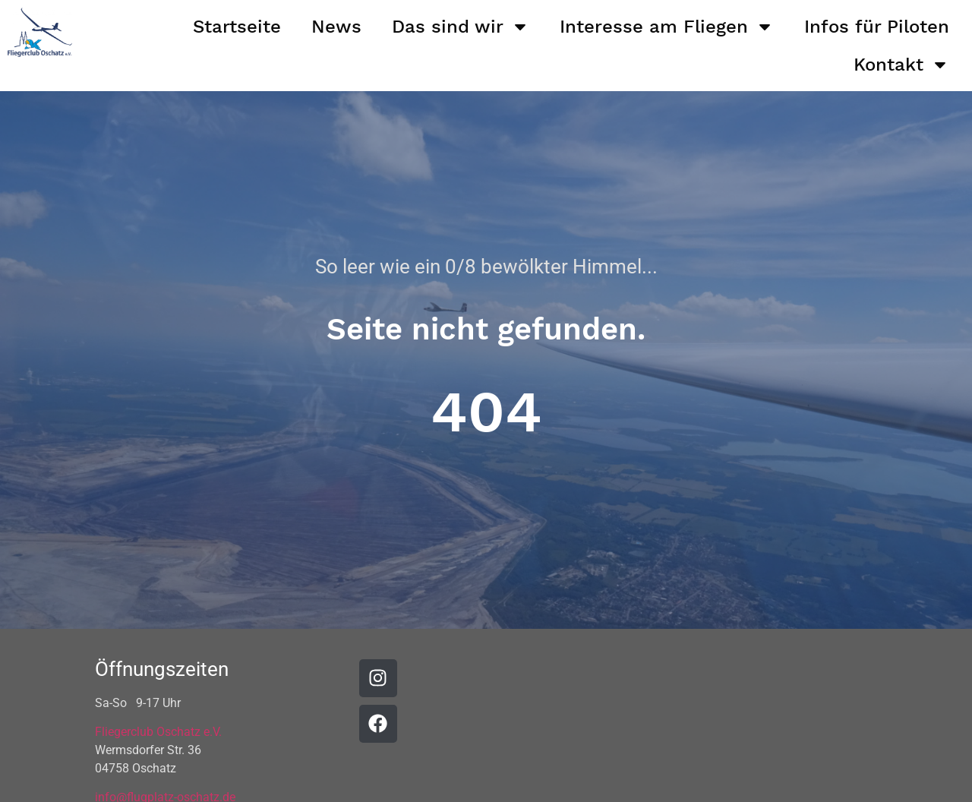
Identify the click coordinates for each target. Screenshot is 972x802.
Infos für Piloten (876, 26)
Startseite (237, 26)
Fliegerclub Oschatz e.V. (158, 732)
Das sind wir (460, 26)
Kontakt (901, 64)
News (336, 26)
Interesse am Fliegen (667, 26)
